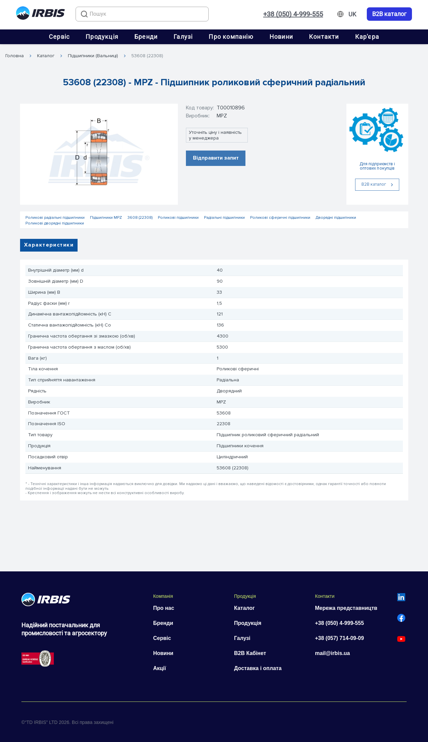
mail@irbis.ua (332, 653)
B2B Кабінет (250, 653)
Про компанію (231, 36)
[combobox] (142, 14)
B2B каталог (389, 14)
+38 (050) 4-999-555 (293, 14)
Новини (281, 36)
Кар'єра (367, 36)
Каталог (46, 56)
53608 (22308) (147, 56)
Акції (159, 668)
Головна (14, 56)
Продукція (102, 36)
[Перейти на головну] (40, 14)
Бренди (145, 36)
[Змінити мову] (352, 14)
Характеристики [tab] (49, 245)
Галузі (183, 36)
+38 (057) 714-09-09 (339, 638)
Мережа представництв (346, 608)
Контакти (324, 36)
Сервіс (59, 36)
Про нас (163, 608)
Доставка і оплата (258, 668)
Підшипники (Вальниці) (93, 56)
